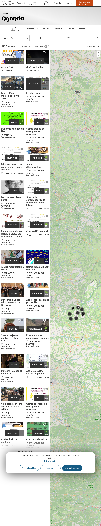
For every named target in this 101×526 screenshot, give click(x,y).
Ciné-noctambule (35, 67)
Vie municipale (34, 3)
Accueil (5, 13)
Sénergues (8, 3)
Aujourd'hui (32, 29)
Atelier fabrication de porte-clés (37, 301)
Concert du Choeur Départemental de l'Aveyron (11, 302)
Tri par (27, 46)
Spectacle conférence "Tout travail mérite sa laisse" (35, 201)
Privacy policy (50, 461)
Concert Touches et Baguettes (11, 372)
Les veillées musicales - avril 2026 (10, 96)
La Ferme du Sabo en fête (12, 130)
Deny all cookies (29, 468)
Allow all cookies (72, 468)
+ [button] (98, 52)
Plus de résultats (25, 451)
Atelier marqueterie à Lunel (12, 268)
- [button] (98, 55)
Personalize (50, 468)
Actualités (68, 3)
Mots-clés (8, 38)
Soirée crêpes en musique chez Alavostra (35, 131)
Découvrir (21, 3)
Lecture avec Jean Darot (11, 198)
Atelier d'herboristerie (34, 165)
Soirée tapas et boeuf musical (37, 268)
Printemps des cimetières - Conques (37, 336)
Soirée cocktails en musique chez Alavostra (36, 406)
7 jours (71, 29)
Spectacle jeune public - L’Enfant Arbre (10, 338)
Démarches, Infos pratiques (84, 3)
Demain (46, 29)
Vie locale (47, 3)
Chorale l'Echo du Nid (37, 231)
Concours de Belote (36, 439)
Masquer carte (92, 46)
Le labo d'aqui (33, 93)
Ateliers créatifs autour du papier (35, 372)
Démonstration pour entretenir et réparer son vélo (12, 167)
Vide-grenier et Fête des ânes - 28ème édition (11, 406)
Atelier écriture (9, 67)
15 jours (82, 29)
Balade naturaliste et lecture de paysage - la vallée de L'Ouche (12, 234)
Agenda (57, 3)
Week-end (58, 29)
